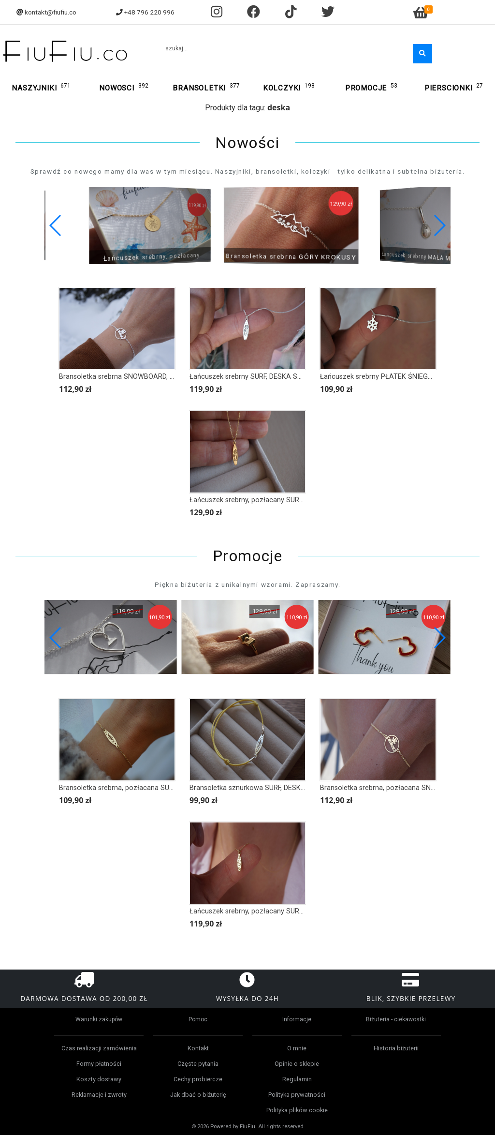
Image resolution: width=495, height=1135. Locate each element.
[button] (439, 225)
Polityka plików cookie (297, 1110)
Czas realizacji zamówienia (99, 1048)
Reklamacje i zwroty (99, 1094)
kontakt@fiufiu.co (50, 12)
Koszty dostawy (98, 1079)
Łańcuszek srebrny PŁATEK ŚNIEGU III (380, 377)
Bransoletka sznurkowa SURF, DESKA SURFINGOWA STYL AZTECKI (294, 788)
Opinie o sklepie (297, 1063)
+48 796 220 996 (149, 12)
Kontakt (198, 1048)
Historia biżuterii (396, 1048)
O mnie (296, 1048)
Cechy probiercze (198, 1079)
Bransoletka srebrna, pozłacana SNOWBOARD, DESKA (404, 788)
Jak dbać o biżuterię (198, 1094)
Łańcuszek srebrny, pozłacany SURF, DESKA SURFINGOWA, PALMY (293, 500)
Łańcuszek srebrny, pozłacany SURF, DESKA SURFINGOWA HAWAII (294, 911)
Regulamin (297, 1079)
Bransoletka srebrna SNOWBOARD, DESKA (125, 377)
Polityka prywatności (296, 1094)
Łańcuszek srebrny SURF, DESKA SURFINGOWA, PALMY (276, 377)
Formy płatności (98, 1063)
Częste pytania (197, 1063)
